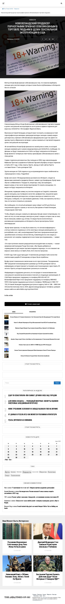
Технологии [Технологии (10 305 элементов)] (15, 475)
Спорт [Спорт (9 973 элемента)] (7, 475)
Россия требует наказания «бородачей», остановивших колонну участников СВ (35, 497)
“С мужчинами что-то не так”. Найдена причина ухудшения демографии (33, 488)
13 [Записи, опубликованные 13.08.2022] (48, 449)
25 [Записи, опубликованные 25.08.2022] (32, 455)
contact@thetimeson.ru (37, 601)
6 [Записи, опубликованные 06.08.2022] (48, 446)
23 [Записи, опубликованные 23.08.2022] (16, 455)
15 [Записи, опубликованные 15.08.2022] (8, 452)
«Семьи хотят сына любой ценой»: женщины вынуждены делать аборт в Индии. (31, 502)
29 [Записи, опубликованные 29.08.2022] (8, 457)
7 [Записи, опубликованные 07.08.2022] (56, 446)
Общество (49, 595)
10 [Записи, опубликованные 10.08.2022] (24, 449)
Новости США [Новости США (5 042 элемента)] (35, 472)
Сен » (10, 460)
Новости (16, 8)
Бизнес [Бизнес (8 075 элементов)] (13, 472)
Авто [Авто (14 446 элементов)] (7, 472)
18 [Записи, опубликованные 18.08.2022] (32, 452)
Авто (44, 596)
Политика (39, 595)
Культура (54, 595)
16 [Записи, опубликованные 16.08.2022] (16, 452)
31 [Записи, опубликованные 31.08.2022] (24, 457)
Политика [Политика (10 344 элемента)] (52, 472)
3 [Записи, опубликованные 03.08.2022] (24, 446)
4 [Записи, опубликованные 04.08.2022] (32, 446)
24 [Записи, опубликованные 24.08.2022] (24, 455)
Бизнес (44, 595)
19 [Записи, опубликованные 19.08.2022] (40, 452)
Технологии (36, 596)
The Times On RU (7, 8)
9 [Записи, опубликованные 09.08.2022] (16, 449)
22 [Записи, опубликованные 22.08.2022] (8, 455)
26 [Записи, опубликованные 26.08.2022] (40, 455)
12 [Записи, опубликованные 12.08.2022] (40, 449)
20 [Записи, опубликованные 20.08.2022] (48, 452)
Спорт (40, 596)
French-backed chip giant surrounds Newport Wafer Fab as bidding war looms (31, 507)
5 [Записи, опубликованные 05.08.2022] (40, 446)
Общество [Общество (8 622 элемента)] (43, 472)
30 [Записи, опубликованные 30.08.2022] (16, 457)
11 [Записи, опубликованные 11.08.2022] (32, 449)
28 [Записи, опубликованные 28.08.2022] (56, 455)
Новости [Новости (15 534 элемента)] (27, 472)
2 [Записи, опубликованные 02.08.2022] (16, 446)
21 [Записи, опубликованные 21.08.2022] (56, 452)
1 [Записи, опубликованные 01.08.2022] (8, 446)
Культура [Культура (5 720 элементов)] (19, 472)
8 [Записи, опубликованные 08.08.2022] (8, 449)
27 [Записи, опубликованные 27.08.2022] (48, 455)
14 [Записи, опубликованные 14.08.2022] (56, 449)
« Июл (6, 460)
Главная (34, 595)
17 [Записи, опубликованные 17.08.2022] (24, 452)
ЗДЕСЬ (45, 599)
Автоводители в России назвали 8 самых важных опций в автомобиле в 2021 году (29, 492)
